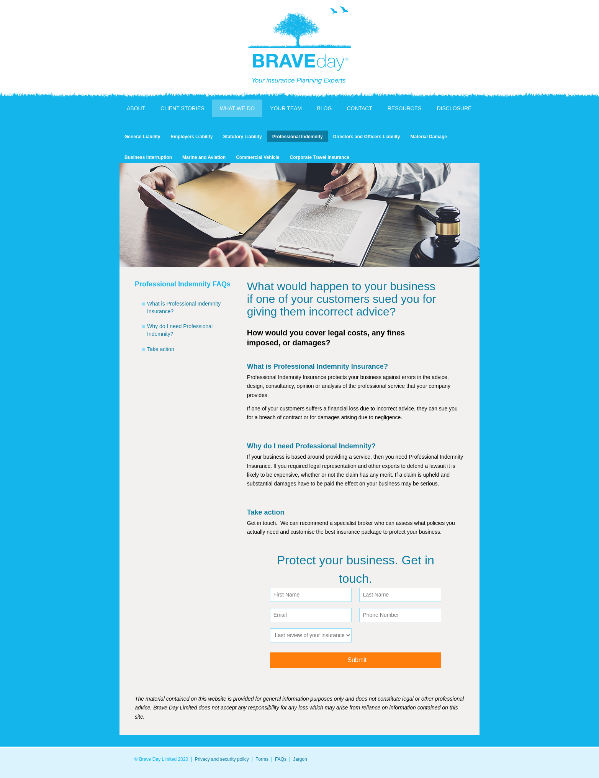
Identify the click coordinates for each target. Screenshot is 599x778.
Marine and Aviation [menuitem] (204, 157)
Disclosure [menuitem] (454, 108)
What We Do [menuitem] (237, 108)
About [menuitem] (136, 108)
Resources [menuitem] (405, 108)
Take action (160, 349)
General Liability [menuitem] (142, 136)
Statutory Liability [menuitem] (242, 136)
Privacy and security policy (222, 759)
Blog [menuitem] (324, 108)
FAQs (280, 759)
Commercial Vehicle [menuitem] (257, 157)
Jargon (300, 759)
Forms (261, 759)
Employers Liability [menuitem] (191, 136)
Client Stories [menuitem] (182, 108)
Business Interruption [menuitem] (148, 157)
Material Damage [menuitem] (429, 136)
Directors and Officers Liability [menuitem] (366, 136)
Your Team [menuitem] (286, 108)
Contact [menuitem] (359, 108)
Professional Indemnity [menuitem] (297, 136)
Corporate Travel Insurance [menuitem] (319, 157)
